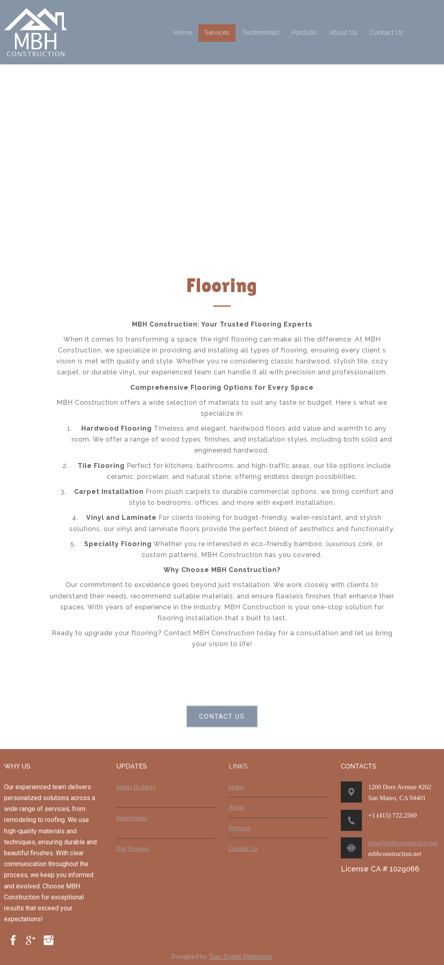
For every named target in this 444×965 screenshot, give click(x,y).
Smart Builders (135, 787)
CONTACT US (222, 716)
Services (240, 827)
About (237, 807)
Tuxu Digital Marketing (240, 957)
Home (236, 787)
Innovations (131, 817)
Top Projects (132, 848)
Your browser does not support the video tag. (226, 162)
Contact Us (243, 848)
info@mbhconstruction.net (403, 842)
